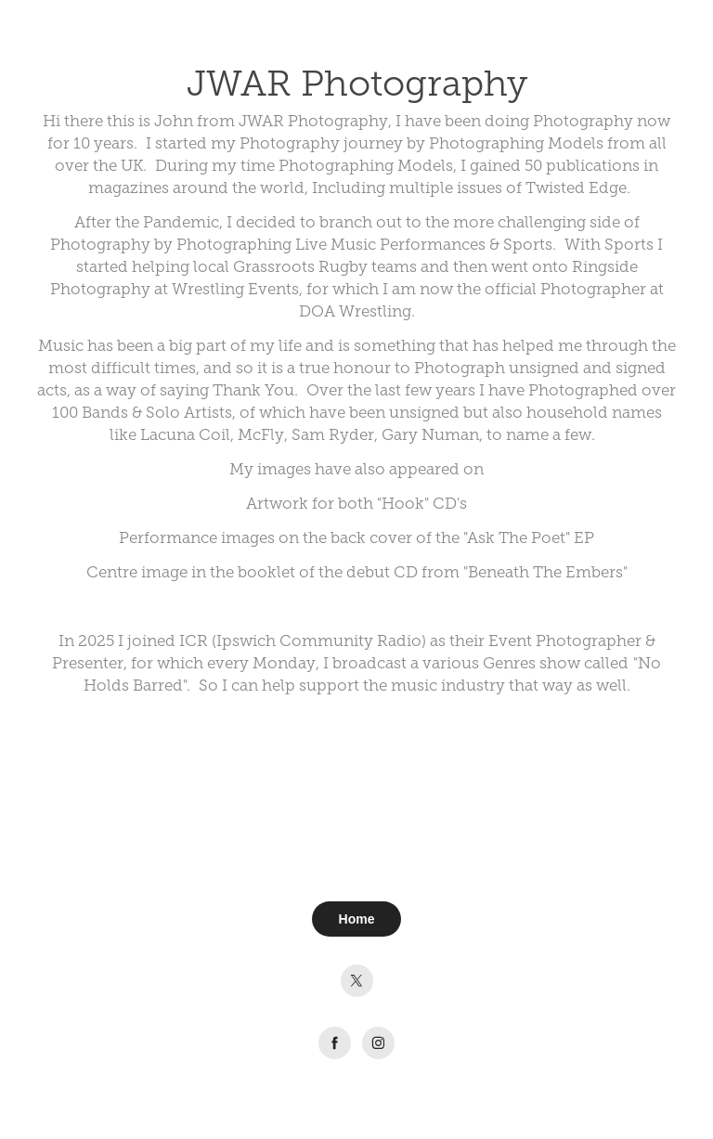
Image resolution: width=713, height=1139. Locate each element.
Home (357, 919)
